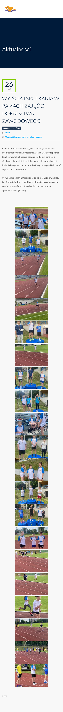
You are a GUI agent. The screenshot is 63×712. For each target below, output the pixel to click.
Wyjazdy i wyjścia (11, 128)
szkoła (7, 133)
